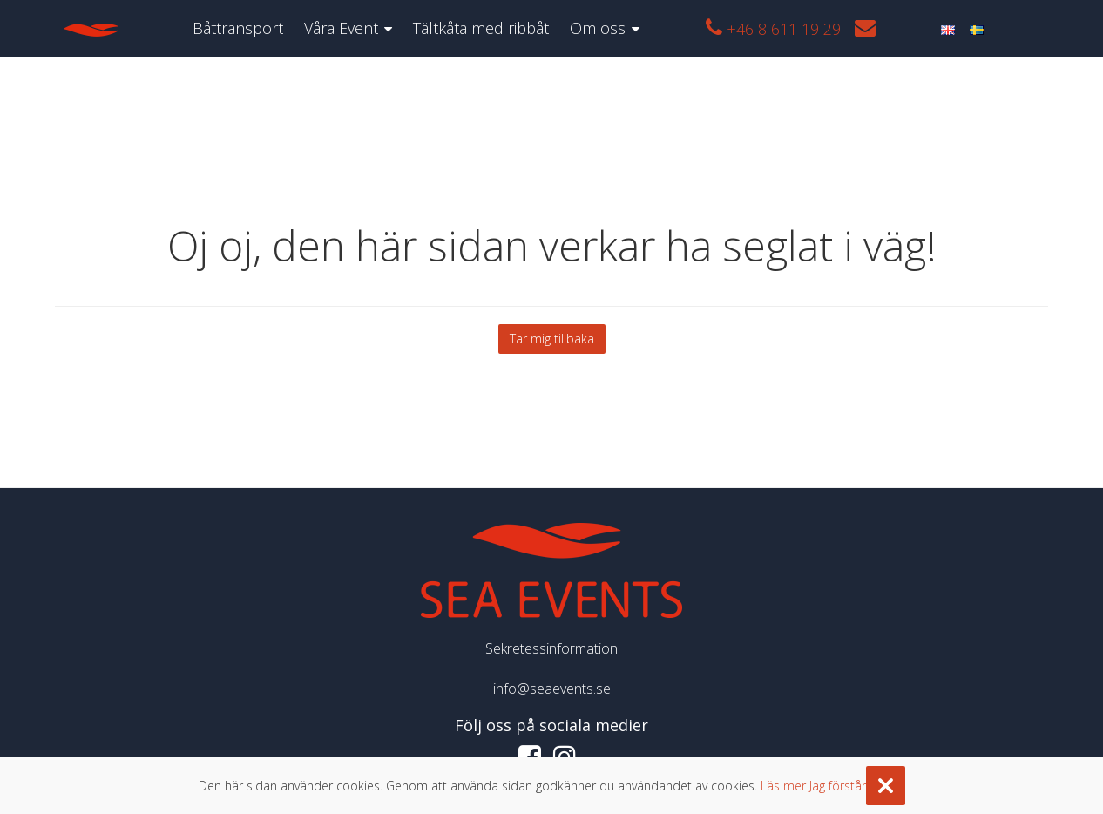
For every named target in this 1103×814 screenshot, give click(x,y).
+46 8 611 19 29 (773, 28)
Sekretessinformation (551, 648)
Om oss (598, 27)
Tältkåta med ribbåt (481, 27)
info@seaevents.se (552, 688)
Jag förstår (837, 785)
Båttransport (238, 27)
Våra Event (341, 27)
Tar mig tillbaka (552, 338)
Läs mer (783, 785)
